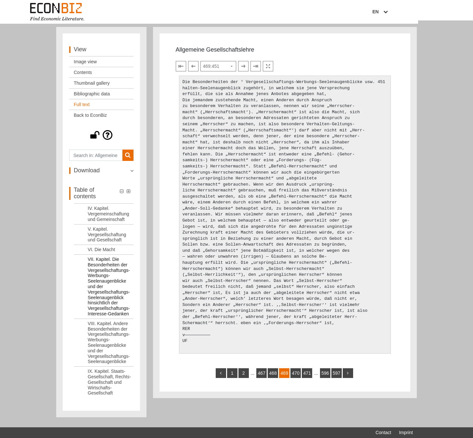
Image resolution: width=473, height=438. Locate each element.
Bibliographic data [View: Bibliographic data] (92, 97)
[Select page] (218, 70)
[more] (348, 377)
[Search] (127, 159)
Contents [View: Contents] (83, 76)
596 (325, 377)
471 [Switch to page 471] (307, 377)
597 (336, 377)
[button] (101, 139)
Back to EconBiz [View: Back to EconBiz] (90, 119)
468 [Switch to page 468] (273, 377)
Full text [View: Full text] (82, 108)
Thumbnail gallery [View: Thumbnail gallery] (92, 87)
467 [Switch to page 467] (261, 377)
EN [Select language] (408, 12)
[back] (221, 377)
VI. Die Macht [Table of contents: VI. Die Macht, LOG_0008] (101, 253)
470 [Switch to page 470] (296, 377)
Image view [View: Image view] (85, 65)
